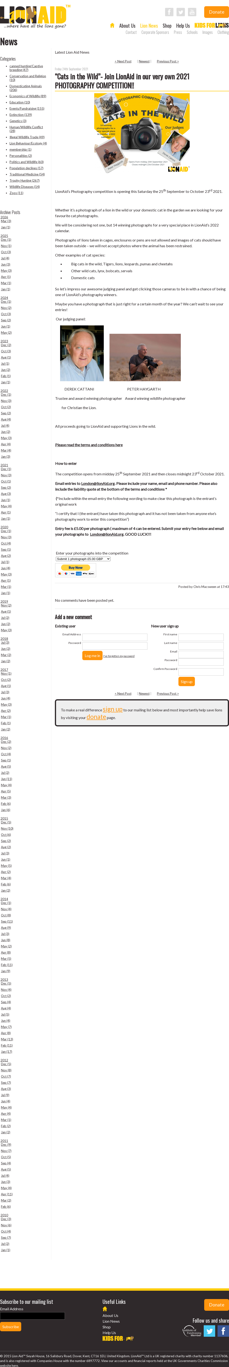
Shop (167, 25)
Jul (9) (5, 1095)
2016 (4, 738)
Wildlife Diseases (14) (25, 187)
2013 (4, 980)
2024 (4, 298)
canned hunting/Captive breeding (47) (26, 68)
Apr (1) (6, 277)
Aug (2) (6, 556)
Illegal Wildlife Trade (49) (27, 137)
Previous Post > (168, 61)
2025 (4, 236)
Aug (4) (6, 419)
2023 (4, 341)
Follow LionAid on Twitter (181, 12)
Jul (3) (5, 642)
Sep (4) (6, 1002)
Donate (216, 12)
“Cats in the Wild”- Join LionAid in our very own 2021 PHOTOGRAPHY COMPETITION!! (122, 80)
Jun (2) (5, 370)
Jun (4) (5, 568)
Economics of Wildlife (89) (28, 96)
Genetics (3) (18, 121)
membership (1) (20, 149)
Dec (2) (6, 345)
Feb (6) (6, 804)
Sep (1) (6, 549)
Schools (192, 32)
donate (96, 716)
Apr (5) (6, 791)
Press (178, 32)
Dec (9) (6, 1144)
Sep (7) (6, 1082)
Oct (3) (6, 252)
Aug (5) (6, 766)
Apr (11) (7, 1194)
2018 (4, 639)
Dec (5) (6, 822)
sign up (113, 709)
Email (173, 651)
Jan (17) (6, 1052)
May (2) (6, 332)
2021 (4, 465)
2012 (4, 1060)
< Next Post (123, 61)
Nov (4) (6, 909)
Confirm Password (165, 669)
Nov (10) (7, 828)
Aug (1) (6, 357)
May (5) (6, 866)
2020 (4, 527)
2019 (4, 601)
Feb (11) (7, 965)
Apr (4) (6, 444)
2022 (4, 391)
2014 (4, 899)
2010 (4, 1215)
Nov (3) (6, 401)
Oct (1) (6, 481)
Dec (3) (6, 1219)
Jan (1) (5, 227)
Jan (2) (5, 661)
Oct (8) (6, 915)
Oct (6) (6, 835)
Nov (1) (6, 246)
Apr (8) (6, 952)
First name (170, 634)
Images (208, 32)
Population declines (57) (26, 168)
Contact (131, 32)
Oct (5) (6, 1157)
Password (74, 643)
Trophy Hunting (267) (25, 180)
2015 (4, 818)
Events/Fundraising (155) (27, 108)
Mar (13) (7, 1039)
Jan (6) (5, 810)
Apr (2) (6, 711)
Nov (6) (6, 1225)
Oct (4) (6, 543)
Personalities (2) (21, 156)
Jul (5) (5, 1014)
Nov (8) (6, 1070)
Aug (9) (6, 928)
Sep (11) (7, 921)
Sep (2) (6, 320)
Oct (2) (6, 407)
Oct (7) (6, 1076)
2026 (4, 217)
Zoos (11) (16, 193)
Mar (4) (6, 450)
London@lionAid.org (98, 483)
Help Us (183, 25)
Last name (170, 643)
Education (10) (20, 102)
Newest (144, 61)
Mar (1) (6, 283)
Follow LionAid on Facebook (169, 12)
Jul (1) (5, 363)
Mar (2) (6, 655)
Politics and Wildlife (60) (27, 162)
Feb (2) (6, 1126)
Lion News (149, 25)
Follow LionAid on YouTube (192, 12)
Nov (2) (6, 308)
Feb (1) (6, 376)
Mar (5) (6, 959)
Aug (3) (6, 494)
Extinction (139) (21, 115)
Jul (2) (5, 618)
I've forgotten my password (119, 656)
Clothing (223, 32)
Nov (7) (6, 1151)
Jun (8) (5, 940)
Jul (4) (5, 258)
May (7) (6, 1027)
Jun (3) (5, 264)
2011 (4, 1141)
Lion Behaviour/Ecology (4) (28, 143)
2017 (4, 670)
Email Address (71, 634)
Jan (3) (5, 456)
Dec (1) (6, 240)
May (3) (6, 270)
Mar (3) (6, 221)
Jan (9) (5, 971)
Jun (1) (5, 326)
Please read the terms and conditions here (89, 444)
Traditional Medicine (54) (27, 174)
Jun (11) (6, 779)
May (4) (6, 506)
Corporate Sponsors (155, 32)
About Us (127, 25)
